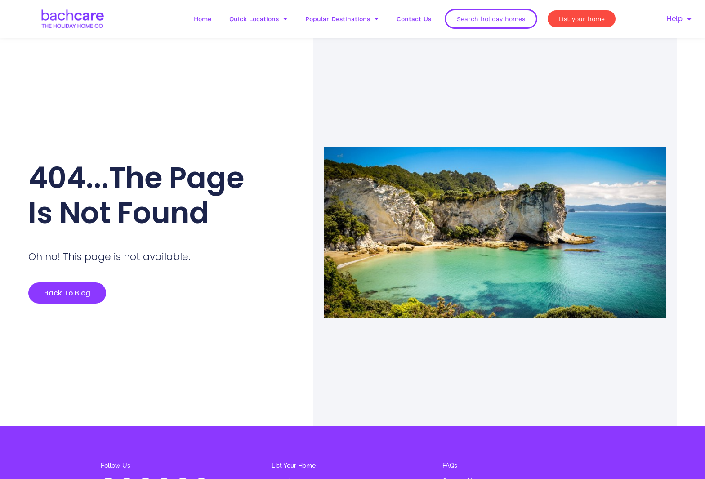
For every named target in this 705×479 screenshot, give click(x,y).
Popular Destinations (342, 19)
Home (202, 18)
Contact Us (414, 18)
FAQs (449, 465)
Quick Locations (258, 19)
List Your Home (294, 465)
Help (679, 19)
